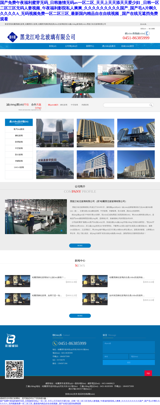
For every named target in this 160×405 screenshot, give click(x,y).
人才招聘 (14, 52)
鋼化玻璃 (63, 105)
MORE (80, 246)
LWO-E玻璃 (19, 167)
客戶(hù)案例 (19, 129)
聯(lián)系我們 (33, 52)
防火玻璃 (19, 155)
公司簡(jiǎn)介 (71, 46)
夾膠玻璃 (85, 105)
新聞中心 (90, 46)
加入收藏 (152, 29)
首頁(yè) (52, 46)
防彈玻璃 (19, 142)
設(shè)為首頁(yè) (143, 26)
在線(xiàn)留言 (127, 46)
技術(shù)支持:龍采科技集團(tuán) (80, 394)
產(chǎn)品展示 (109, 46)
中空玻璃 (74, 105)
